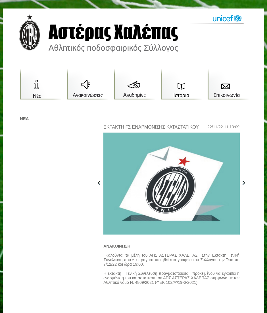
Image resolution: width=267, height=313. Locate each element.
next (247, 192)
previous (102, 192)
